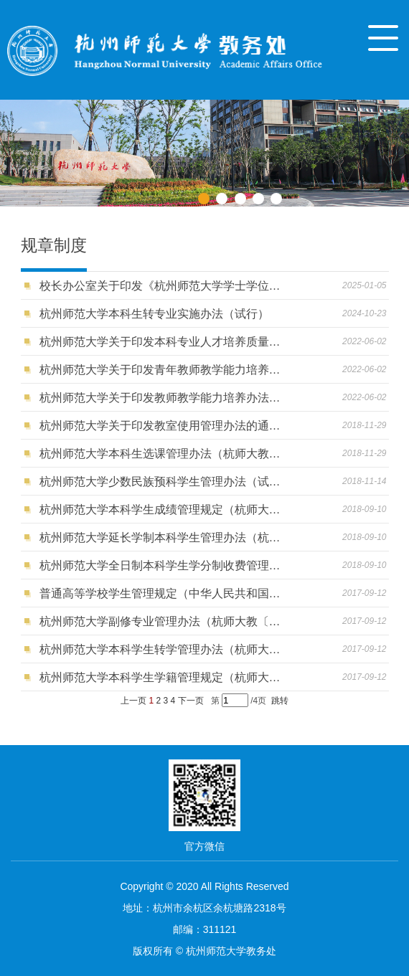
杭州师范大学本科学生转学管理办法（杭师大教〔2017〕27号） (161, 649)
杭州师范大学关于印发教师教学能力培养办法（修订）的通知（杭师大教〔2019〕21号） (161, 398)
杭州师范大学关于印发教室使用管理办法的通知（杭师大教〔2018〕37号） (161, 426)
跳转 (279, 701)
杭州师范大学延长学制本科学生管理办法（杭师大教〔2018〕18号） (161, 537)
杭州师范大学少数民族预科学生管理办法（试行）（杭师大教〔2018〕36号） (161, 481)
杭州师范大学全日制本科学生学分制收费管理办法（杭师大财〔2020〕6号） (161, 565)
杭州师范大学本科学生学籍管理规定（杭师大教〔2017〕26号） (161, 677)
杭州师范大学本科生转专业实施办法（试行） (154, 314)
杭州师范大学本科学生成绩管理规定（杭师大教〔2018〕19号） (161, 509)
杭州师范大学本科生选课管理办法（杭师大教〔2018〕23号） (161, 453)
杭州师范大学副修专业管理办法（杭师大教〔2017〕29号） (161, 621)
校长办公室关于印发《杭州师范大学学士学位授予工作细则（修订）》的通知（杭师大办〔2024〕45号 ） (161, 286)
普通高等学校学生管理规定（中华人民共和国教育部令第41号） (161, 593)
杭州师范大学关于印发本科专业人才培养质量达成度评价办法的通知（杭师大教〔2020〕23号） (161, 342)
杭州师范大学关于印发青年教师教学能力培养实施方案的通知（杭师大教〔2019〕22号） (161, 370)
